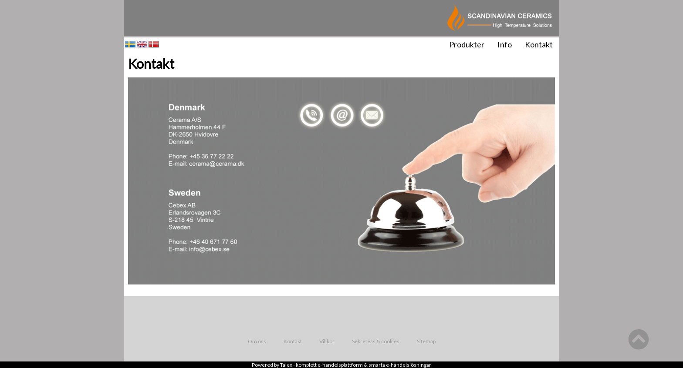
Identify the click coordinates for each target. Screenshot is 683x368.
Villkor (327, 341)
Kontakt (539, 44)
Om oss (257, 341)
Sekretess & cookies (375, 341)
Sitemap (426, 341)
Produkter (466, 44)
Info (504, 44)
